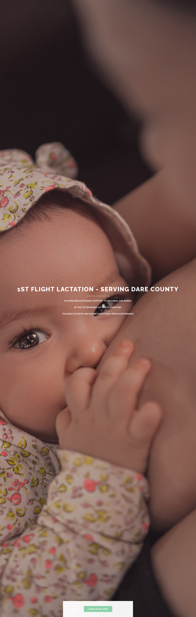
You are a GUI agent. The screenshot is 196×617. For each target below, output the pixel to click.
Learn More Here (98, 609)
